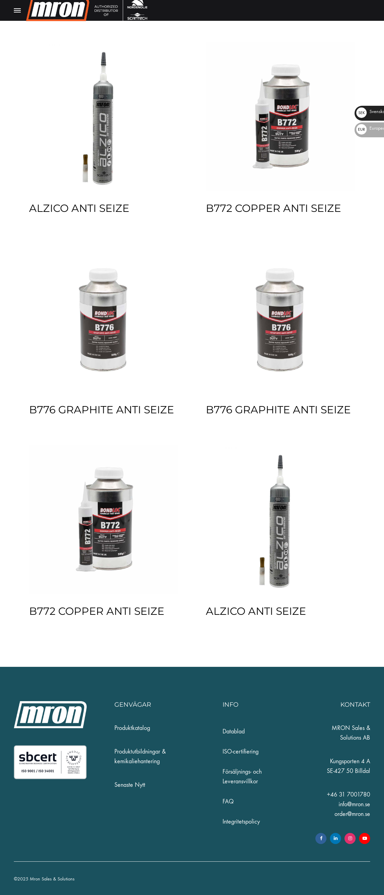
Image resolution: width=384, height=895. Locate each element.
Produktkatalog (132, 728)
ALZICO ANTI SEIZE (79, 208)
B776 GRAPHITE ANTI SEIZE (101, 409)
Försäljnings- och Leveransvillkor (242, 776)
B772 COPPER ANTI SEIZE (273, 208)
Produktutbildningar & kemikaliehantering (140, 756)
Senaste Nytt (129, 785)
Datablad (233, 731)
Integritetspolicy (241, 821)
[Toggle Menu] (17, 11)
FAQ (228, 801)
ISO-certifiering (240, 751)
